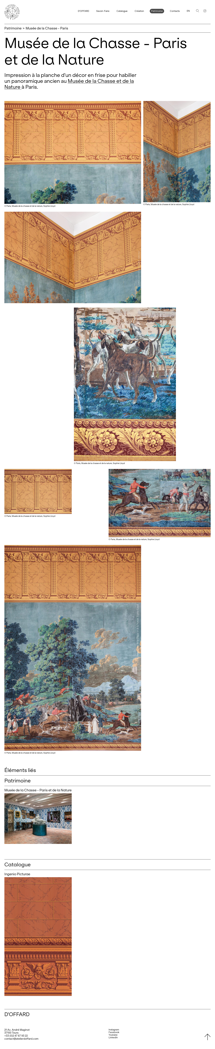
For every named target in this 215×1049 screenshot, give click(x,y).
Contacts (175, 11)
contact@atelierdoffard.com (21, 1038)
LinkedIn (113, 1037)
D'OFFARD (83, 11)
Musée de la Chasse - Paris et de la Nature (38, 790)
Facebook (114, 1032)
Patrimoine (157, 11)
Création (139, 11)
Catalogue (122, 11)
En (188, 11)
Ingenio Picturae (17, 874)
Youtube (113, 1035)
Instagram (114, 1029)
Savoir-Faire (102, 11)
